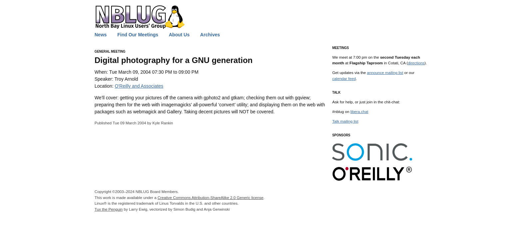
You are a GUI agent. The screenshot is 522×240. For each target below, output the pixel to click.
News (101, 34)
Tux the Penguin (109, 209)
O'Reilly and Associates (139, 86)
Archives (210, 34)
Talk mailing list (345, 121)
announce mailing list (385, 72)
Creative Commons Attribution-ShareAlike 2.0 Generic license (210, 197)
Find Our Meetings (137, 34)
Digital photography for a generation (174, 60)
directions (416, 63)
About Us (179, 34)
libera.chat (359, 111)
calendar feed (344, 78)
